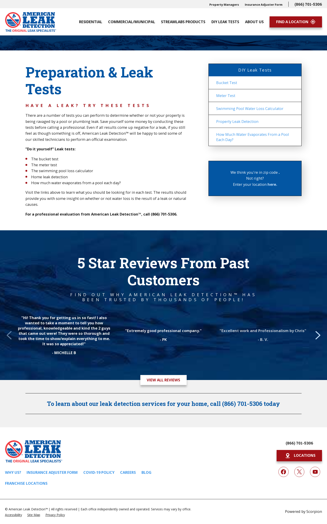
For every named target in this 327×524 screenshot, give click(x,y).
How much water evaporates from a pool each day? (76, 182)
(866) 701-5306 (308, 4)
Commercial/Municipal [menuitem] (131, 22)
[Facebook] (283, 472)
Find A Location (295, 21)
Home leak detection (49, 176)
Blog (146, 472)
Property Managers (224, 4)
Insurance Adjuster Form (263, 4)
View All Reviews (163, 379)
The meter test (44, 164)
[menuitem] (255, 82)
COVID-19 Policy (98, 472)
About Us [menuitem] (254, 22)
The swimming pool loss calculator (62, 170)
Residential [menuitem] (90, 22)
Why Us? (13, 472)
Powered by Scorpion (303, 511)
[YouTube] (315, 472)
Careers (128, 472)
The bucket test (44, 158)
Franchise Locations (26, 483)
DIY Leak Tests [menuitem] (225, 22)
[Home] (30, 22)
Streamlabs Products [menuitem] (183, 22)
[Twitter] (299, 472)
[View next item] (318, 340)
